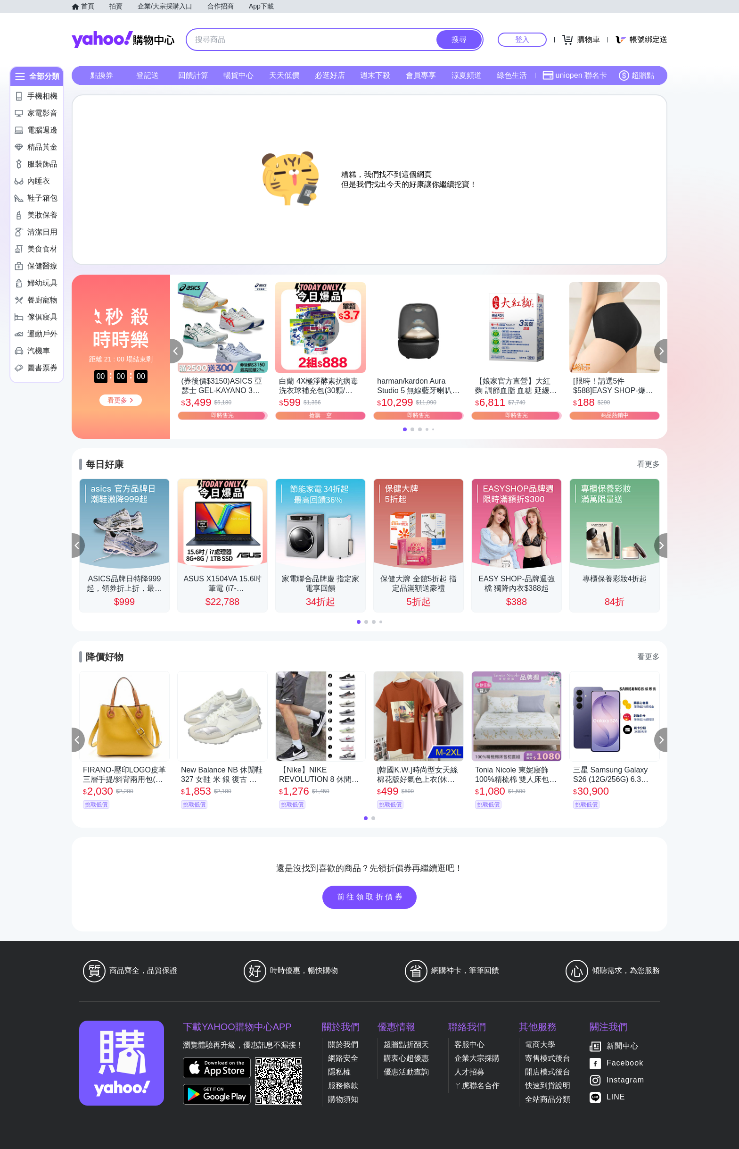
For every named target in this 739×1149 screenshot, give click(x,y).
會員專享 (421, 75)
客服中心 (469, 1044)
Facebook (625, 1063)
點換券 (101, 75)
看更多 (648, 464)
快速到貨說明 (547, 1086)
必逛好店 (330, 75)
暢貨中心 (238, 75)
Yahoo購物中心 (123, 39)
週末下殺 (375, 75)
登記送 (147, 75)
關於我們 (343, 1044)
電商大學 (540, 1044)
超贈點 (636, 75)
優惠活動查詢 (406, 1072)
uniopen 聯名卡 (574, 75)
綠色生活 (512, 75)
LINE (616, 1097)
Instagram (625, 1080)
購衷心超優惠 (406, 1058)
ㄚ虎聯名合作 (477, 1086)
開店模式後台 (547, 1072)
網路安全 (343, 1058)
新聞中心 (623, 1046)
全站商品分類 (547, 1099)
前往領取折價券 (371, 897)
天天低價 (284, 75)
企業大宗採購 (477, 1058)
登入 (522, 39)
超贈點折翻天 (406, 1044)
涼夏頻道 (467, 75)
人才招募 (469, 1072)
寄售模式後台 (547, 1058)
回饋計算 (193, 75)
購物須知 (343, 1099)
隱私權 (339, 1072)
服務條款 (343, 1086)
